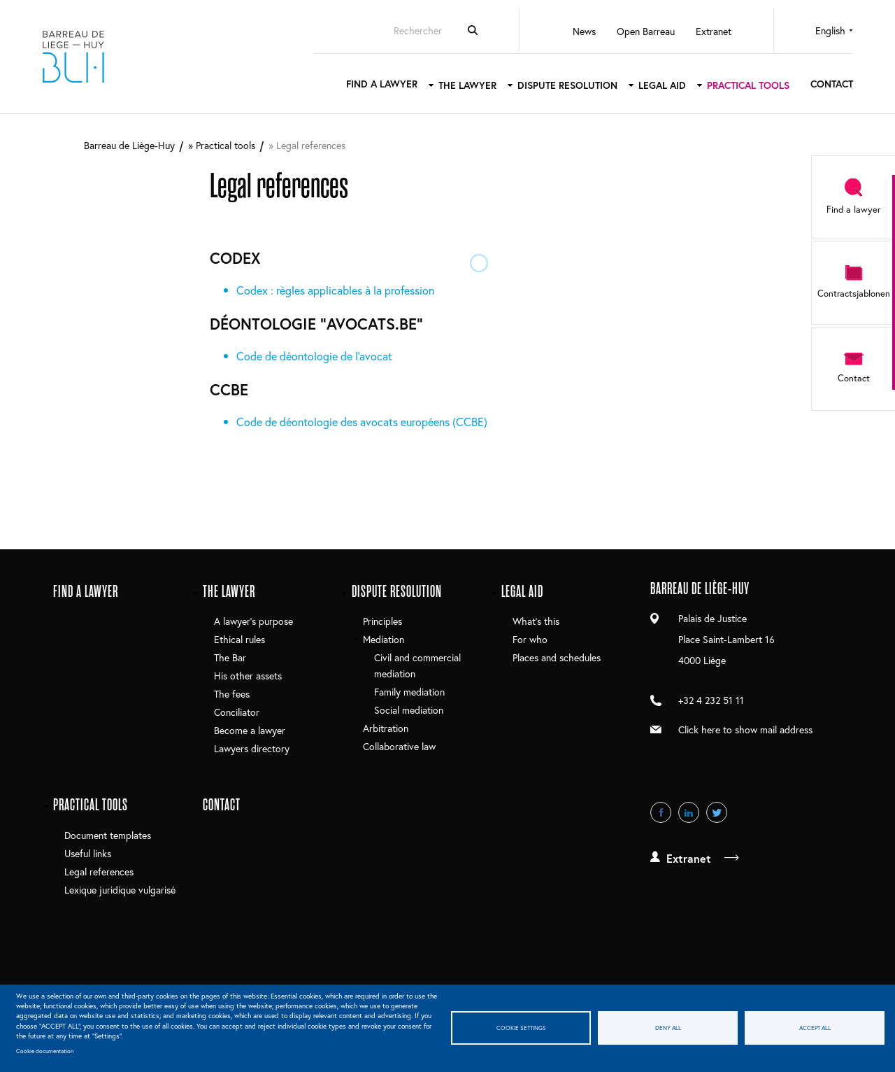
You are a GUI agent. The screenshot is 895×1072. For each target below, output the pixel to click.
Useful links (87, 853)
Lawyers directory (251, 748)
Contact (831, 83)
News (584, 31)
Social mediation (408, 710)
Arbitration (385, 728)
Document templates (107, 835)
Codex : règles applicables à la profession (335, 290)
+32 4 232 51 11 (711, 700)
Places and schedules (557, 657)
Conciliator (236, 712)
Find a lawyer (381, 83)
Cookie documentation (44, 1051)
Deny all (668, 1027)
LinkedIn (688, 812)
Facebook (660, 812)
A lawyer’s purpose (253, 621)
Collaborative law (399, 746)
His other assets (248, 675)
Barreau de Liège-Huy (73, 56)
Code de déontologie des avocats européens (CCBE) (361, 421)
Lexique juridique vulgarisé (120, 889)
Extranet (713, 31)
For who (530, 639)
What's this (536, 621)
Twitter (716, 812)
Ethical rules (239, 639)
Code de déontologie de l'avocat (314, 355)
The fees (232, 693)
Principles (382, 621)
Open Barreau (646, 31)
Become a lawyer (249, 730)
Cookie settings (521, 1027)
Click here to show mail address (745, 729)
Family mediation (409, 691)
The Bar (230, 657)
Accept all (815, 1027)
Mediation (383, 639)
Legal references (99, 871)
